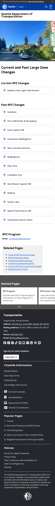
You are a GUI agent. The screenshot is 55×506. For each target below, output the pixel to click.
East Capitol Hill (15, 130)
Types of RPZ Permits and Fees (21, 255)
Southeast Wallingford (19, 139)
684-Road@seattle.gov (19, 338)
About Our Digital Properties (16, 453)
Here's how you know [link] (36, 2)
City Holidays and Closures (15, 385)
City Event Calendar (16, 392)
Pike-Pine (12, 166)
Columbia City (14, 175)
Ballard (11, 193)
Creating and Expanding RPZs (21, 263)
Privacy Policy (10, 457)
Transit (10, 421)
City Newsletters (15, 397)
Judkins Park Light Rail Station (23, 90)
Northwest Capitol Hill (19, 184)
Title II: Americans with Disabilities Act (20, 460)
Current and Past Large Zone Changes (25, 266)
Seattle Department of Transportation (16, 15)
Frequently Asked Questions (20, 260)
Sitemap (7, 467)
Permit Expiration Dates (18, 257)
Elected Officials (11, 371)
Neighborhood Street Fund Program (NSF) (25, 439)
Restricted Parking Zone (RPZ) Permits (23, 425)
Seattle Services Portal (18, 269)
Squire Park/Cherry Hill (19, 211)
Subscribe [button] (11, 357)
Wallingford (13, 157)
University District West (19, 220)
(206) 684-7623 (16, 334)
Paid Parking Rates (15, 430)
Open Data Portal (11, 375)
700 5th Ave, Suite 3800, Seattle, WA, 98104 (30, 324)
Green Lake (13, 202)
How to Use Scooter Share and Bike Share (25, 435)
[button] (52, 1)
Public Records (10, 380)
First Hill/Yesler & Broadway (22, 121)
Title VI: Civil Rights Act (14, 463)
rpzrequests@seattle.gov (20, 238)
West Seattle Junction (18, 148)
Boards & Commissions (19, 407)
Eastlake (11, 112)
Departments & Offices (18, 403)
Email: (5, 238)
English (21, 7)
